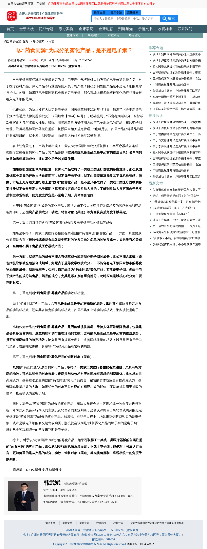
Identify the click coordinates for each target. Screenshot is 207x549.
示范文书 (145, 29)
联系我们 (185, 29)
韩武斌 (33, 60)
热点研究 (134, 35)
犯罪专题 (46, 29)
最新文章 (99, 12)
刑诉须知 (125, 29)
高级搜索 (132, 12)
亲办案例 (66, 29)
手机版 (40, 3)
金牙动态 (105, 29)
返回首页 (50, 523)
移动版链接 (53, 469)
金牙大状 (26, 29)
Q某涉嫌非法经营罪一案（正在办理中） (178, 201)
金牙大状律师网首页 (20, 3)
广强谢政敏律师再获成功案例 (171, 84)
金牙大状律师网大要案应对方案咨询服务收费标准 (157, 523)
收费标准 (165, 29)
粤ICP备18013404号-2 (140, 544)
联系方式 (118, 523)
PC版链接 (38, 469)
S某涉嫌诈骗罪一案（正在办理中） (175, 207)
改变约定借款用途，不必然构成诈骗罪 (177, 244)
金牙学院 (86, 29)
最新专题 (116, 12)
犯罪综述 (72, 35)
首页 (10, 29)
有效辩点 (113, 35)
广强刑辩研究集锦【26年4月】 (172, 214)
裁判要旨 (93, 35)
